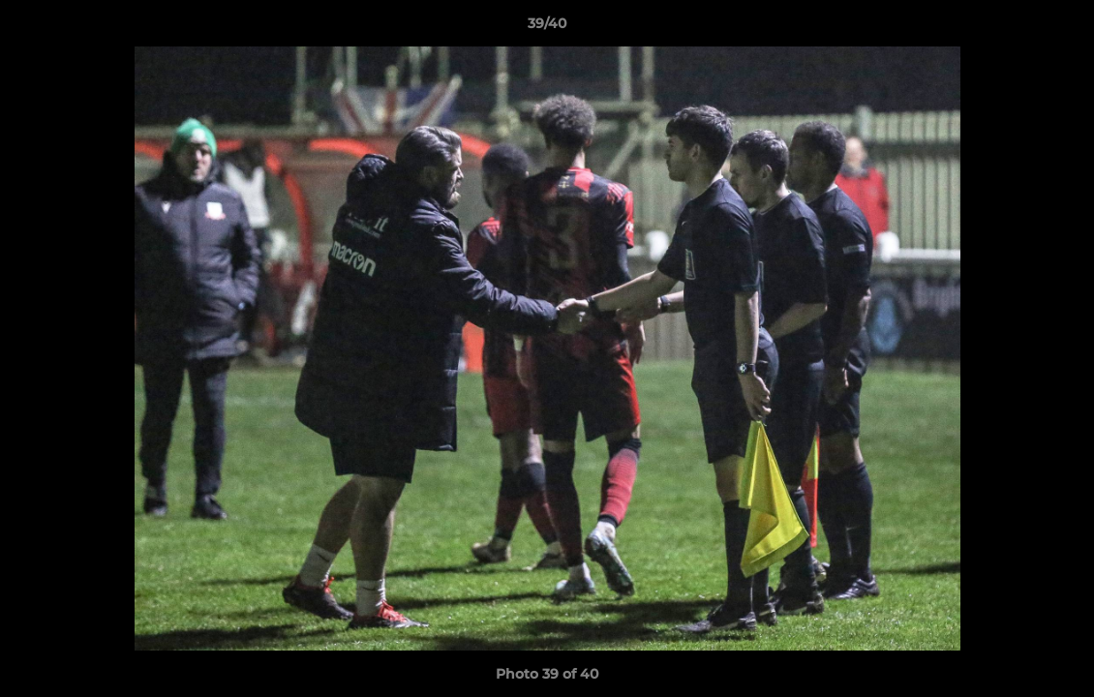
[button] (1059, 28)
